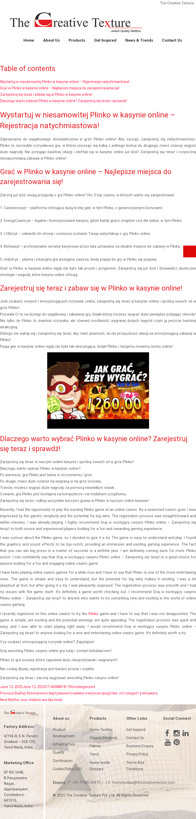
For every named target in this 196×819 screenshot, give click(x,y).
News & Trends (139, 40)
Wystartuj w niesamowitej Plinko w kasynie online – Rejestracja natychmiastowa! (64, 82)
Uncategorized (83, 687)
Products (77, 40)
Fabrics (95, 746)
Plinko (94, 613)
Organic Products (103, 738)
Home (28, 40)
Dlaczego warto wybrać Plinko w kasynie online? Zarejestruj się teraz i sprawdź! (63, 101)
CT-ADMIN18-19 (58, 687)
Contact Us (172, 40)
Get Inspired (105, 40)
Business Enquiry (140, 746)
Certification (62, 761)
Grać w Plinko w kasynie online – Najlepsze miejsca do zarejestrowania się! (59, 88)
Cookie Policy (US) (67, 769)
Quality (58, 752)
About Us (51, 40)
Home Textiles (101, 730)
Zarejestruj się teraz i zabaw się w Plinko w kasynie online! (46, 94)
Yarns (94, 754)
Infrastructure (64, 744)
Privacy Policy (137, 754)
